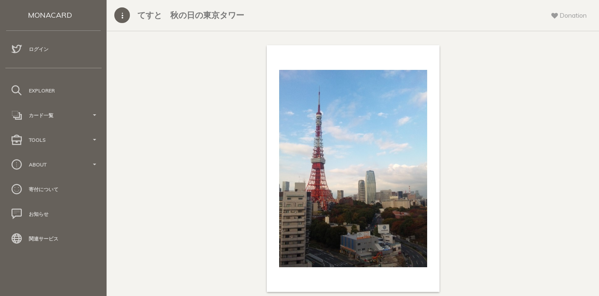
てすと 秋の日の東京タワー (190, 15)
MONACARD (50, 15)
